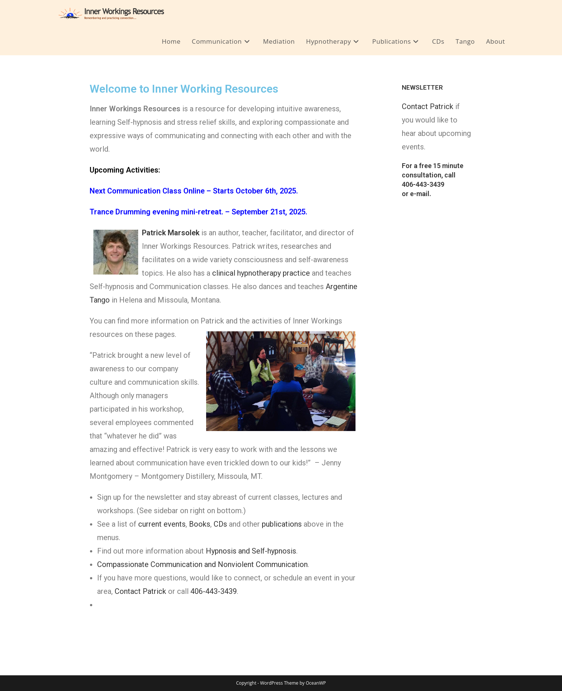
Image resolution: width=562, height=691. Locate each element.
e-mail (419, 194)
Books (199, 524)
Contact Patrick (140, 591)
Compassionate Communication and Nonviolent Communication (202, 564)
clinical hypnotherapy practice (261, 273)
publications (282, 524)
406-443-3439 (213, 591)
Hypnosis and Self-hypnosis (251, 550)
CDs (220, 524)
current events (162, 524)
